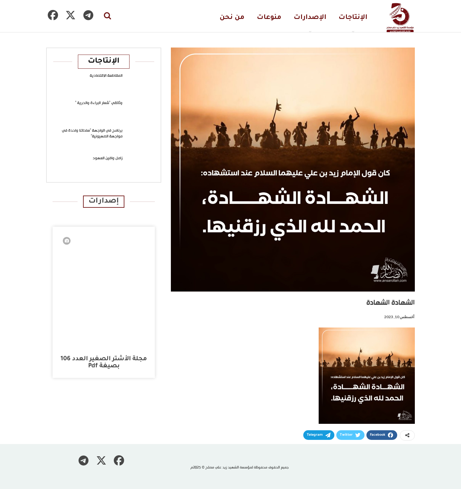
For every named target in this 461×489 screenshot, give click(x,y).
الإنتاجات (353, 18)
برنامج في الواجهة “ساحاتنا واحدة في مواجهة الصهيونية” (92, 133)
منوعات (269, 18)
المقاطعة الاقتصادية (106, 75)
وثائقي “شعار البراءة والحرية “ (98, 103)
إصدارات (103, 201)
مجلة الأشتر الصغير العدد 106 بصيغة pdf (104, 363)
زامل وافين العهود (107, 158)
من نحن (232, 18)
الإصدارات (310, 18)
